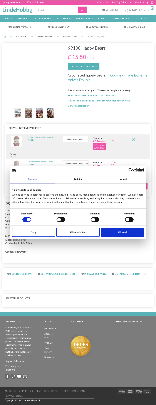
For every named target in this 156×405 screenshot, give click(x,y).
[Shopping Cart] (139, 9)
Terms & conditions (73, 391)
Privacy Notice (14, 396)
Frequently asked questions (13, 368)
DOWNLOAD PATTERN (83, 66)
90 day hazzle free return (58, 273)
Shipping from (18, 26)
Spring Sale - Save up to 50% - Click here (23, 2)
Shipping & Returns (121, 2)
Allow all (122, 232)
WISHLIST (110, 9)
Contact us (102, 2)
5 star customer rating (130, 273)
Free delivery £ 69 (60, 26)
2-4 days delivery (95, 273)
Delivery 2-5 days (136, 26)
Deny (34, 232)
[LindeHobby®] (17, 9)
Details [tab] (78, 179)
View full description (78, 105)
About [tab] (123, 179)
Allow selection (78, 232)
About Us (139, 2)
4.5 (29, 26)
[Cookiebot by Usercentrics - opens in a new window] (130, 170)
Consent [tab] (32, 179)
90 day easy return (98, 26)
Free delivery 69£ (21, 273)
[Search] (82, 10)
